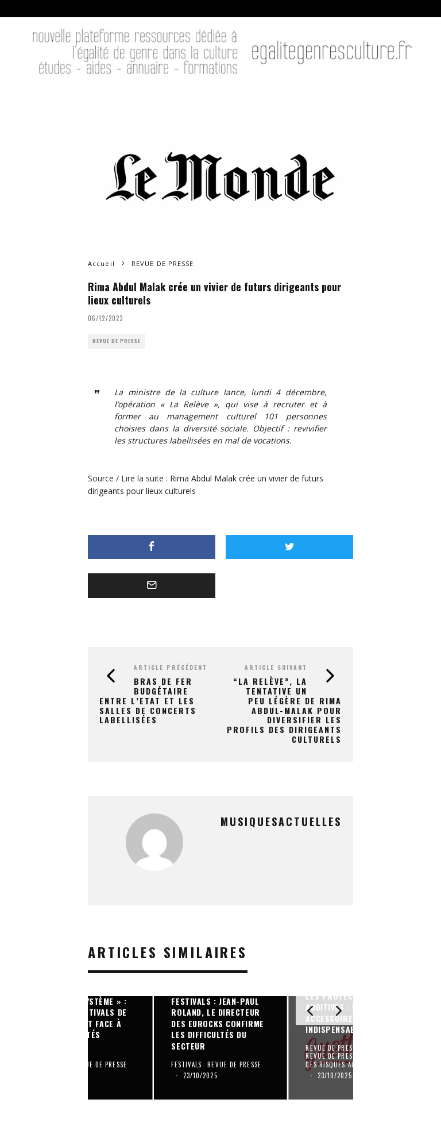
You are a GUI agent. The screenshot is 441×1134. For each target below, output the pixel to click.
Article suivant (276, 667)
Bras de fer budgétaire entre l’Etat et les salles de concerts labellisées (147, 700)
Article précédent (170, 667)
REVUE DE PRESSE (116, 341)
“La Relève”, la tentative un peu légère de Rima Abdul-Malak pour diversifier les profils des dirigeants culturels (284, 710)
